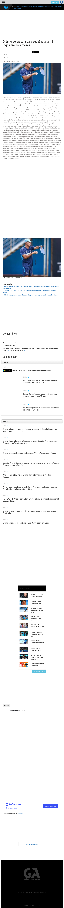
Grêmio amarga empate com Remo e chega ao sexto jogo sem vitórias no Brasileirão (31, 295)
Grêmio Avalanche (32, 844)
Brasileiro (6, 705)
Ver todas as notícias (39, 671)
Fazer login (55, 2)
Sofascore (20, 813)
